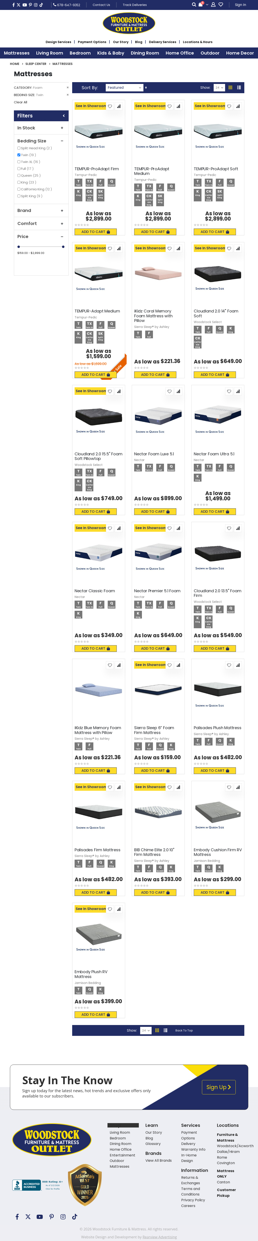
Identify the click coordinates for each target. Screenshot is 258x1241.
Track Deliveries (135, 5)
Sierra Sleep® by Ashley (151, 327)
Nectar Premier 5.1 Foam (157, 590)
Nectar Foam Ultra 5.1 (214, 454)
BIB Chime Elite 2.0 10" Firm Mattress (154, 852)
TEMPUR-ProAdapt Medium (151, 171)
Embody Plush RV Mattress (91, 974)
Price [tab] (41, 236)
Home (14, 64)
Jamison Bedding (207, 861)
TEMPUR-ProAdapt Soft (216, 168)
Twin (29, 155)
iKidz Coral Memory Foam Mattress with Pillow (153, 316)
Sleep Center (35, 63)
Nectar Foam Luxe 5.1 (154, 454)
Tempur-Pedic (86, 175)
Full (28, 168)
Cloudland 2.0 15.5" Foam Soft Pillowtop (98, 456)
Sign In (240, 4)
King (29, 182)
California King (37, 189)
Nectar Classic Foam (95, 590)
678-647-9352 (66, 5)
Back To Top (184, 1030)
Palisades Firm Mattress (98, 850)
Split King (32, 196)
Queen (31, 175)
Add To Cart (95, 231)
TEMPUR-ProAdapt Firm (97, 168)
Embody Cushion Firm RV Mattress (218, 852)
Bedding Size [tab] (41, 141)
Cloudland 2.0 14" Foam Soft (216, 313)
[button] (110, 106)
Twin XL (31, 161)
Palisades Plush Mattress (217, 727)
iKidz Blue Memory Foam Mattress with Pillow (98, 730)
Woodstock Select (208, 322)
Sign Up (219, 1087)
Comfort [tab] (41, 223)
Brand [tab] (41, 210)
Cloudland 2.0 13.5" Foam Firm (217, 593)
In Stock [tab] (41, 128)
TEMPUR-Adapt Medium (97, 311)
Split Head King (37, 148)
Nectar (139, 460)
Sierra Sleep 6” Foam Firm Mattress (154, 730)
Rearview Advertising (160, 1237)
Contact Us (101, 5)
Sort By (89, 88)
